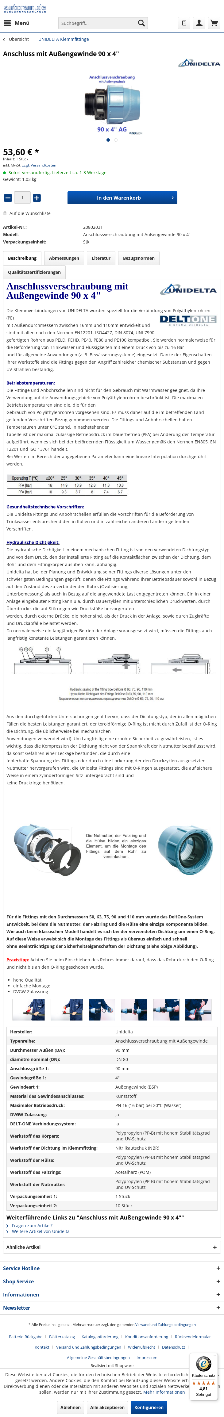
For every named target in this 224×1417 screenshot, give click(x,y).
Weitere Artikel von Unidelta (38, 1231)
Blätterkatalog (62, 1336)
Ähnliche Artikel (23, 1247)
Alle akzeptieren (107, 1407)
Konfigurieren (149, 1407)
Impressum (147, 1357)
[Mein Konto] (199, 23)
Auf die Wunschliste (27, 213)
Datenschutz (173, 1347)
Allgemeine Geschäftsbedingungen (98, 1357)
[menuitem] (16, 23)
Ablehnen (70, 1407)
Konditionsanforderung (146, 1336)
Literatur (101, 258)
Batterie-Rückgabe (25, 1336)
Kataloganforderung (100, 1336)
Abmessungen (64, 258)
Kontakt (42, 1347)
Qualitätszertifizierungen (34, 272)
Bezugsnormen (139, 258)
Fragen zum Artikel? (29, 1225)
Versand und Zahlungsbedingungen (165, 1324)
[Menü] (214, 1356)
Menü (16, 22)
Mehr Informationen (164, 1392)
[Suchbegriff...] (103, 23)
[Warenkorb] (214, 23)
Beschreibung (22, 258)
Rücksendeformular (193, 1336)
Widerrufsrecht (141, 1347)
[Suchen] (141, 23)
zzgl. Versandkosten (39, 165)
